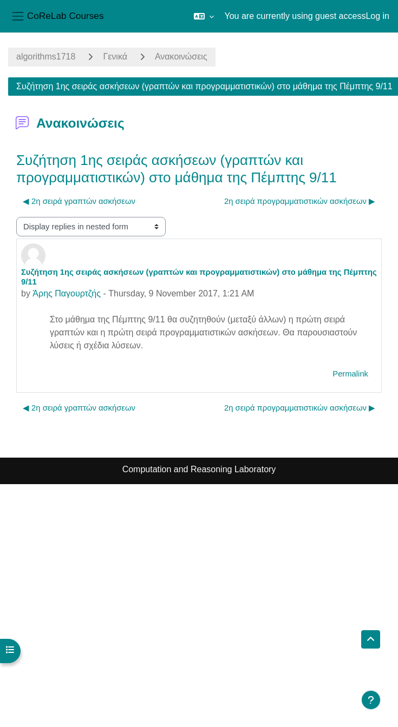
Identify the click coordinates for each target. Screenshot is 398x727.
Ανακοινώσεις (181, 56)
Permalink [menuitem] (350, 373)
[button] (203, 16)
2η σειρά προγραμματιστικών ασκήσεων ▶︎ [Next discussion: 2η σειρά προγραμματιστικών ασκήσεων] (299, 201)
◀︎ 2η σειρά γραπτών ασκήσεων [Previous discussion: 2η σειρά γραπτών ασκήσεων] (79, 201)
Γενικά (115, 56)
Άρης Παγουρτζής (66, 293)
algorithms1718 (45, 56)
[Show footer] (371, 700)
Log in (377, 16)
